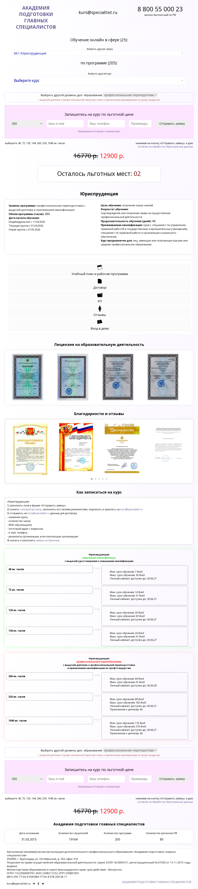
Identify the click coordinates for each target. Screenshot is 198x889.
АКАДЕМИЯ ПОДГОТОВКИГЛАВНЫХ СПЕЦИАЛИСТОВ (36, 17)
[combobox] (99, 53)
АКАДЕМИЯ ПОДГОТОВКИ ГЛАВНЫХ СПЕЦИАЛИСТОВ (156, 882)
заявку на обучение (48, 540)
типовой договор (31, 509)
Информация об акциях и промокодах (99, 131)
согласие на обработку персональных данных (165, 146)
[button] (92, 478)
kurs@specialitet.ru (131, 509)
